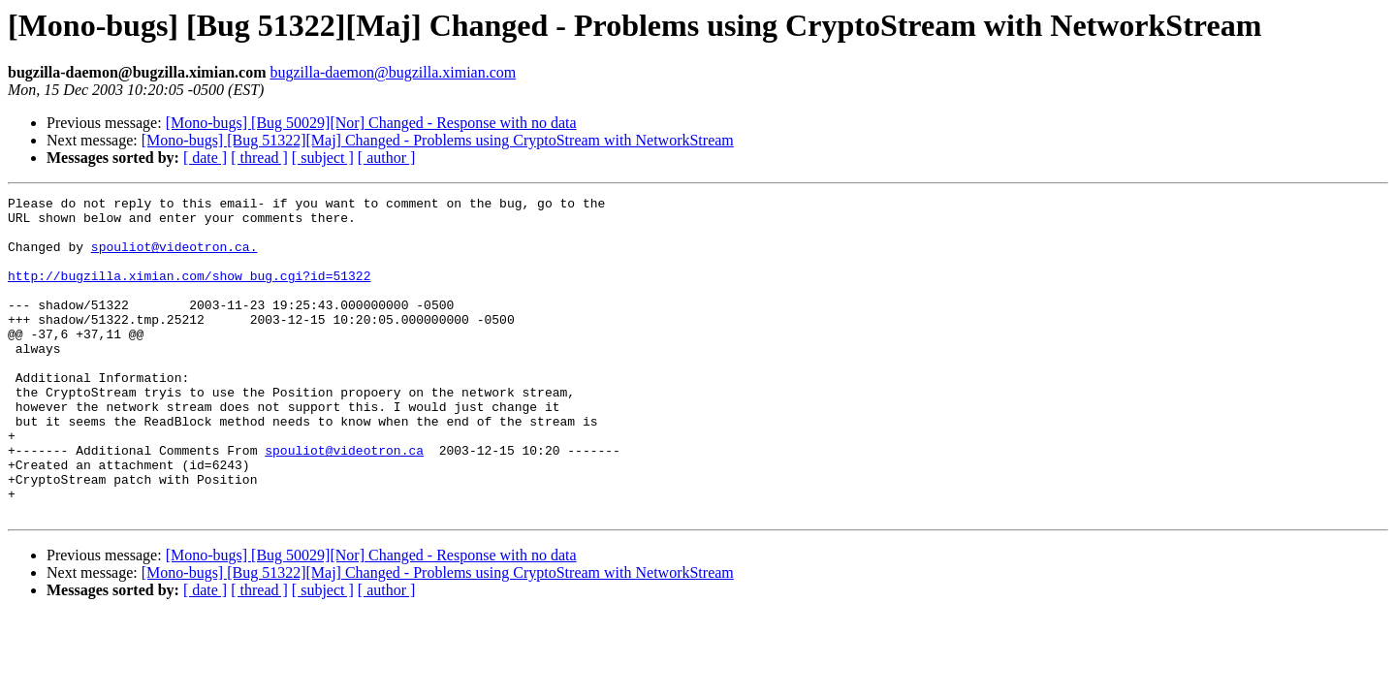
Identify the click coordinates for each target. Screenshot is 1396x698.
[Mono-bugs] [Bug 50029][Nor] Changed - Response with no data (371, 122)
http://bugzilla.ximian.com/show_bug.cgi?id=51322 (189, 292)
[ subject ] (323, 157)
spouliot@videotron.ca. (174, 258)
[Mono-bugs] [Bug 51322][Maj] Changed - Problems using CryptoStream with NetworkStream (438, 140)
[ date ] (205, 157)
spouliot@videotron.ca (344, 502)
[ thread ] (259, 157)
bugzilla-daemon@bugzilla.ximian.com (393, 72)
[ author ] (387, 157)
